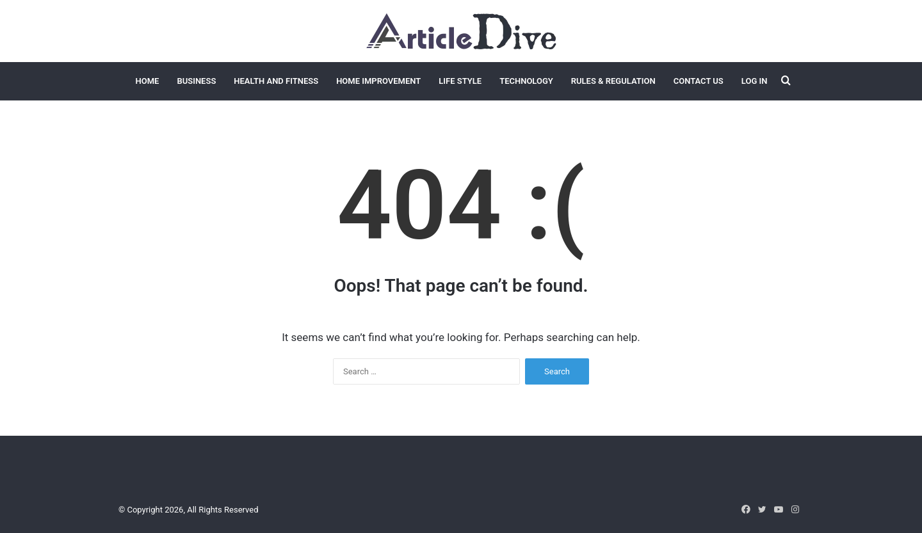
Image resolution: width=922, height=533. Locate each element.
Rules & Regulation (613, 81)
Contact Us (699, 81)
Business (196, 81)
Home (147, 81)
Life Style (460, 81)
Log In (754, 81)
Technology (526, 81)
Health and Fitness (276, 81)
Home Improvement (378, 81)
